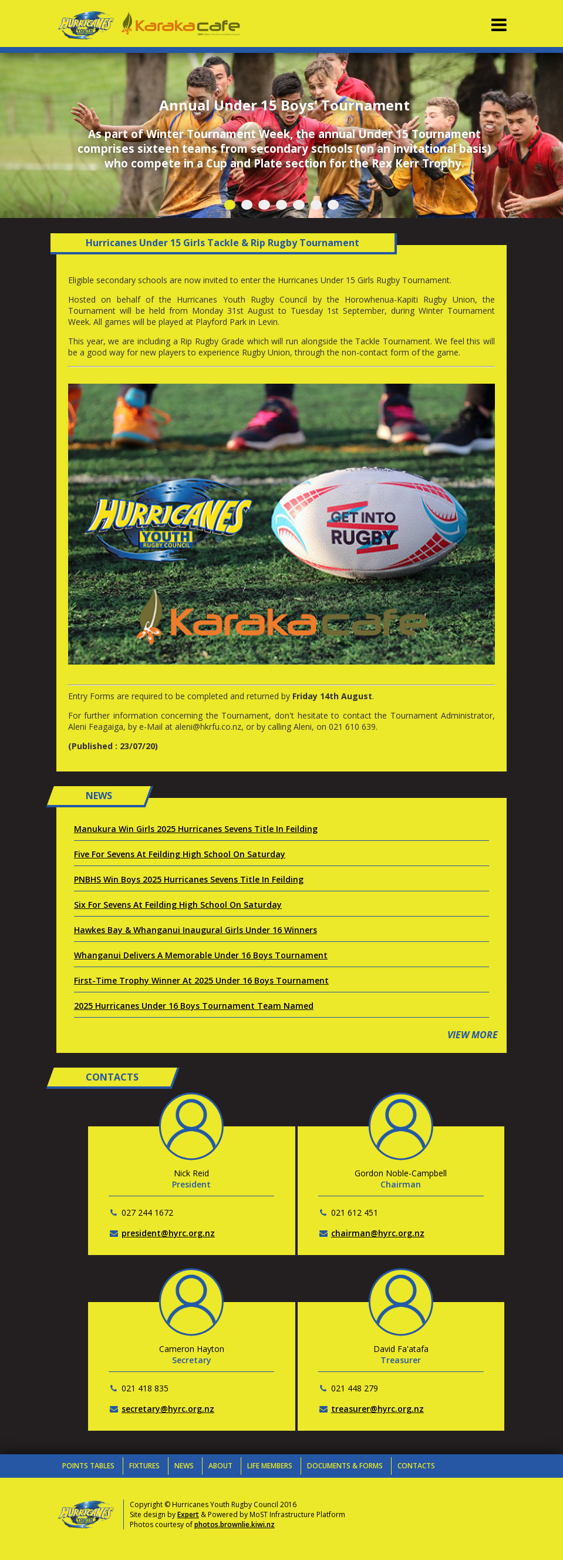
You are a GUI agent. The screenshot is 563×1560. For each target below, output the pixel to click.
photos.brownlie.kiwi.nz (234, 1524)
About (220, 1466)
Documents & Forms (345, 1466)
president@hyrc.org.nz (168, 1233)
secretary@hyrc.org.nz (168, 1408)
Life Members (269, 1466)
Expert (188, 1514)
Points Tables (88, 1466)
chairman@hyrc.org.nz (377, 1233)
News (184, 1466)
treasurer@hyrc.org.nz (377, 1408)
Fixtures (144, 1466)
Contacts (416, 1466)
